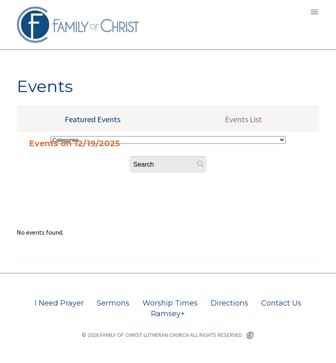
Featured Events (92, 119)
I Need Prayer (59, 303)
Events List (243, 119)
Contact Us (281, 303)
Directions (229, 303)
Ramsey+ (168, 313)
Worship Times (170, 303)
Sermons (113, 303)
